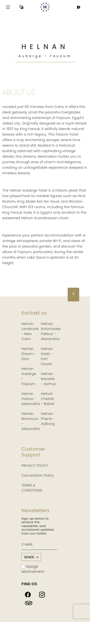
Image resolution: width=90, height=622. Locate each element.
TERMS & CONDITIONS (31, 488)
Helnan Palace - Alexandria (30, 398)
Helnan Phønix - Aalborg (48, 418)
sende (31, 557)
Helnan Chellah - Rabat (47, 398)
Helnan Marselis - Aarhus (48, 378)
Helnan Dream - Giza (28, 353)
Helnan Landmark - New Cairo (30, 331)
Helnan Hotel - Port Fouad (47, 356)
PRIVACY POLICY (34, 465)
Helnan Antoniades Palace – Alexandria (51, 331)
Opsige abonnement (32, 569)
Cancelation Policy (37, 475)
